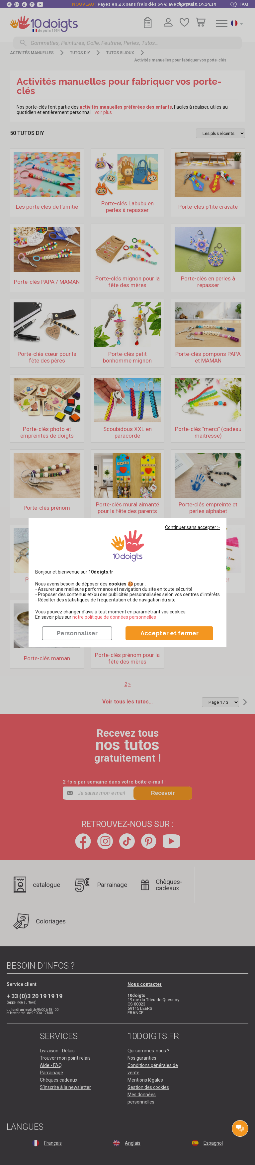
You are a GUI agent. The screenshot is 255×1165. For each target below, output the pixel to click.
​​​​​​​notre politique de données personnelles (114, 617)
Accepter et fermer (169, 633)
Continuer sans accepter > (192, 527)
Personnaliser (77, 633)
